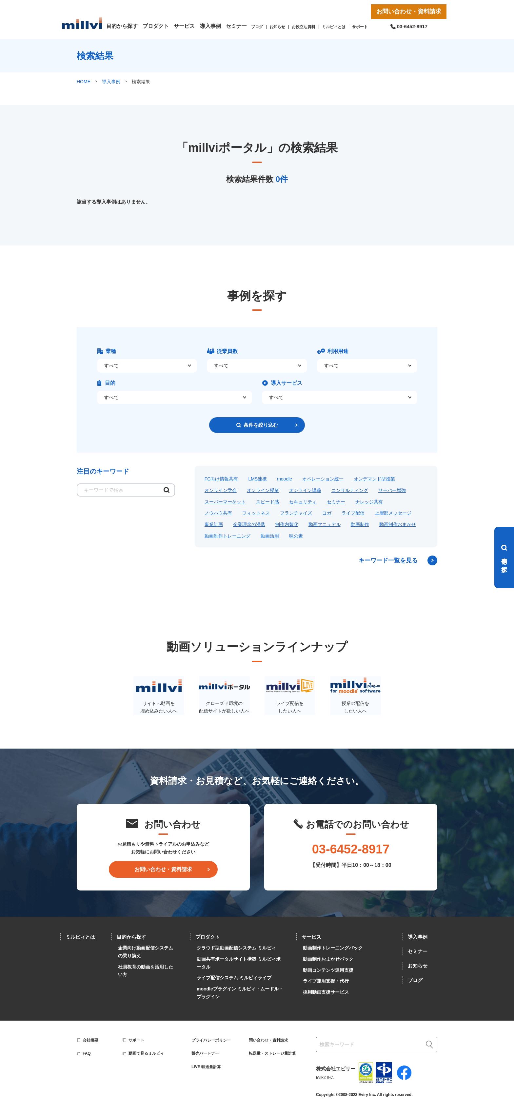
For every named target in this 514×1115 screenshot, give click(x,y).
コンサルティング (349, 490)
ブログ (257, 27)
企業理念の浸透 (249, 524)
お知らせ (277, 27)
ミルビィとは (334, 27)
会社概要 (90, 1040)
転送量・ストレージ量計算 (272, 1053)
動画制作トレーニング (227, 535)
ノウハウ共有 (218, 513)
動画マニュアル (324, 524)
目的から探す (122, 26)
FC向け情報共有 (221, 478)
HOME (83, 81)
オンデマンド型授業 (374, 478)
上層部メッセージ (393, 513)
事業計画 (214, 524)
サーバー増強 (392, 490)
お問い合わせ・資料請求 (408, 11)
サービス (184, 26)
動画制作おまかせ (397, 524)
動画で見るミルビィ (146, 1053)
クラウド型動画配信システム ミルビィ (236, 947)
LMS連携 (257, 478)
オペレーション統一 (323, 478)
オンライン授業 (263, 490)
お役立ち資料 (303, 27)
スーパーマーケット (225, 501)
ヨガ (326, 513)
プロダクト (156, 26)
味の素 (296, 535)
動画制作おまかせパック (328, 959)
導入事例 (210, 26)
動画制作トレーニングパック (333, 947)
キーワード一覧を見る (388, 560)
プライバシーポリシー (211, 1040)
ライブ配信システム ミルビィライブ (234, 977)
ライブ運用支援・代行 (326, 981)
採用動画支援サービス (326, 992)
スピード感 (267, 501)
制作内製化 (286, 524)
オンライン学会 (221, 490)
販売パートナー (205, 1053)
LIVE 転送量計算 (206, 1067)
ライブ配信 (353, 513)
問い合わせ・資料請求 (268, 1040)
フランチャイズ (296, 513)
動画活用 (270, 535)
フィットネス (256, 513)
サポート (360, 27)
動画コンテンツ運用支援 (328, 970)
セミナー (236, 26)
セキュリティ (303, 501)
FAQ (87, 1053)
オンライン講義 (305, 490)
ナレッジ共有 (369, 501)
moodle (284, 478)
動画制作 (360, 524)
